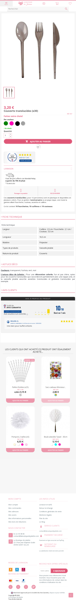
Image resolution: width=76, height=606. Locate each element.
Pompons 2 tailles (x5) (20, 437)
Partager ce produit (20, 191)
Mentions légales (45, 515)
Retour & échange (46, 508)
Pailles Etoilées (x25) (20, 387)
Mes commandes (14, 508)
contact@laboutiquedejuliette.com (26, 536)
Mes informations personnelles (19, 518)
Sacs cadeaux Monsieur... (55, 387)
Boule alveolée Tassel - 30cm (55, 437)
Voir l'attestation (13, 311)
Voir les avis (25, 161)
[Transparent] (23, 123)
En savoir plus (11, 183)
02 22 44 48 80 (55, 191)
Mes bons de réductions (17, 522)
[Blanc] (18, 444)
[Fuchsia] (11, 123)
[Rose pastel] (26, 444)
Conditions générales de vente (50, 511)
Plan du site (43, 518)
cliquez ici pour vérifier (57, 593)
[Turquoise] (56, 444)
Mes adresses (13, 511)
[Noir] (17, 123)
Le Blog (42, 522)
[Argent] (20, 395)
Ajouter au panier (38, 141)
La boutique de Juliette (15, 597)
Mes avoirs (12, 515)
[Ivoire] (14, 444)
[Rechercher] (38, 9)
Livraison (38, 169)
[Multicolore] (56, 395)
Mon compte (13, 505)
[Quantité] (6, 135)
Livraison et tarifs (45, 505)
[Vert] (6, 123)
